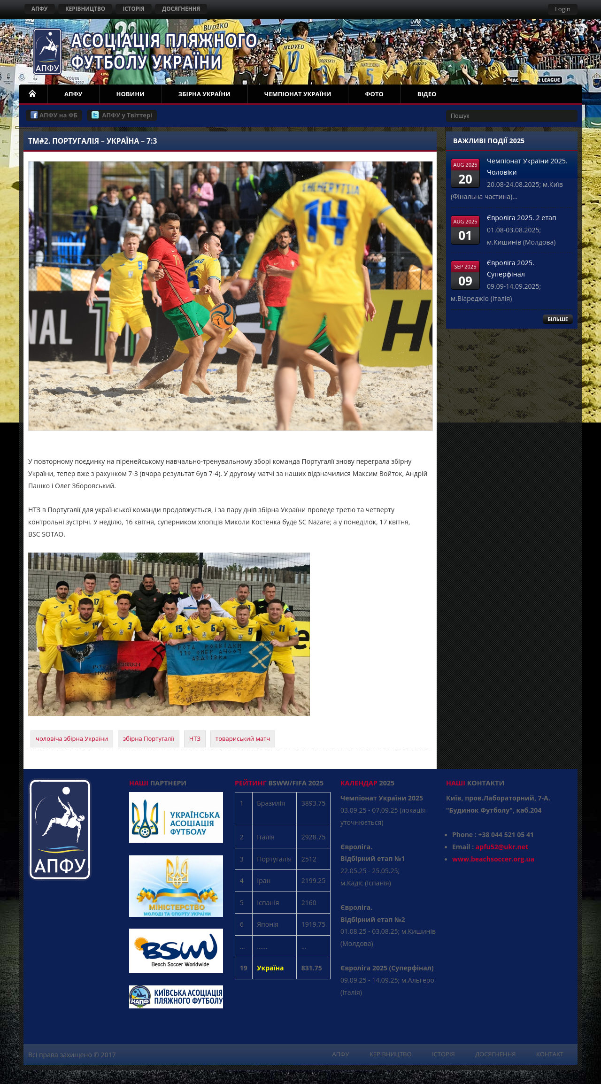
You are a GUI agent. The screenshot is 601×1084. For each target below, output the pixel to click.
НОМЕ (33, 94)
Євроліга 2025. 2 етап (521, 217)
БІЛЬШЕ (557, 319)
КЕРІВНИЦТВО (85, 8)
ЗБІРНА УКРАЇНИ (204, 94)
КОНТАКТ (549, 1054)
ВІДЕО (427, 94)
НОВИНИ (130, 94)
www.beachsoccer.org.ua (493, 858)
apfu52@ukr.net (502, 846)
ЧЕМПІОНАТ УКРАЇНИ (297, 94)
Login (562, 9)
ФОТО (374, 94)
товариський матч (243, 738)
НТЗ (194, 738)
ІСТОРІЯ (133, 8)
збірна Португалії (148, 738)
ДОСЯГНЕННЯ (181, 8)
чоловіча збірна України (72, 738)
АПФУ (39, 8)
